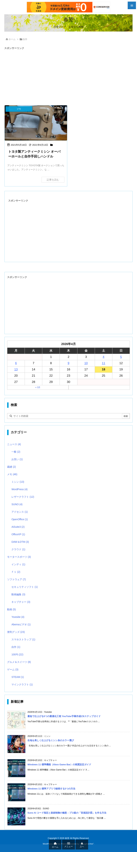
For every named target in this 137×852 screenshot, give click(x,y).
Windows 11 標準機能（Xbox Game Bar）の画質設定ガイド (59, 764)
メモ (12, 474)
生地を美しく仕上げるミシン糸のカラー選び (50, 740)
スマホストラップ (23, 639)
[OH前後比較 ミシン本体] (36, 123)
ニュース (14, 444)
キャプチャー (20, 601)
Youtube (17, 616)
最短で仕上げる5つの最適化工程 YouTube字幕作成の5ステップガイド (64, 716)
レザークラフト (22, 496)
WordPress (19, 489)
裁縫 (11, 466)
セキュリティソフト (24, 586)
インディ (18, 564)
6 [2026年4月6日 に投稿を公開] (16, 363)
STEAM (17, 677)
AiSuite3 (17, 526)
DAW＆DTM (20, 541)
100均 (17, 654)
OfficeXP (18, 534)
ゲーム (12, 669)
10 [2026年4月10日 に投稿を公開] (86, 363)
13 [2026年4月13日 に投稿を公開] (16, 369)
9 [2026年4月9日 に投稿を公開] (68, 363)
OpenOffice (19, 519)
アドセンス (19, 511)
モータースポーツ (19, 556)
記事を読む (53, 179)
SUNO (16, 504)
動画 (11, 609)
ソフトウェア (16, 579)
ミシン (17, 481)
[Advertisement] (68, 76)
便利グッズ (16, 632)
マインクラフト (22, 684)
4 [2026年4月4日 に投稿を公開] (103, 357)
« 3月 (37, 387)
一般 (15, 451)
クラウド (18, 549)
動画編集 (18, 594)
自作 (15, 647)
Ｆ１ (15, 571)
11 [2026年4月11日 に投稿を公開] (103, 363)
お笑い (17, 459)
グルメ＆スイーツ (19, 662)
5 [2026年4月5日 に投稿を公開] (121, 357)
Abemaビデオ (21, 624)
